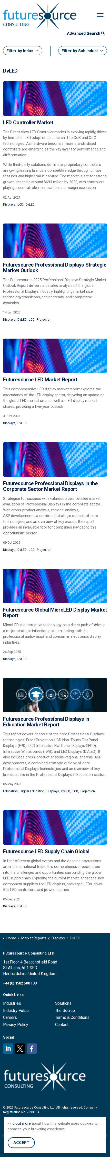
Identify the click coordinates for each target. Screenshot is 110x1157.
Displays (9, 204)
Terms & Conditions (72, 1017)
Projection (44, 319)
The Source (65, 1010)
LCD (20, 204)
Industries (12, 1003)
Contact (61, 1024)
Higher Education (32, 791)
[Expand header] (102, 15)
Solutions (63, 1003)
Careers (10, 1017)
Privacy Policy (15, 1024)
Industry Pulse (16, 1010)
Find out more (20, 1133)
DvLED (30, 204)
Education (10, 791)
